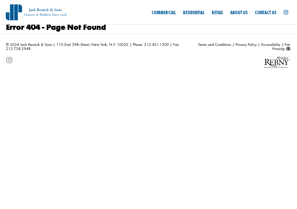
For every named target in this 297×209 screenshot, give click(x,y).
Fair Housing (281, 47)
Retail (217, 12)
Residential (193, 12)
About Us (239, 12)
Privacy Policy (246, 45)
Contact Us (265, 12)
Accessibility (270, 45)
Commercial (164, 12)
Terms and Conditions (214, 45)
